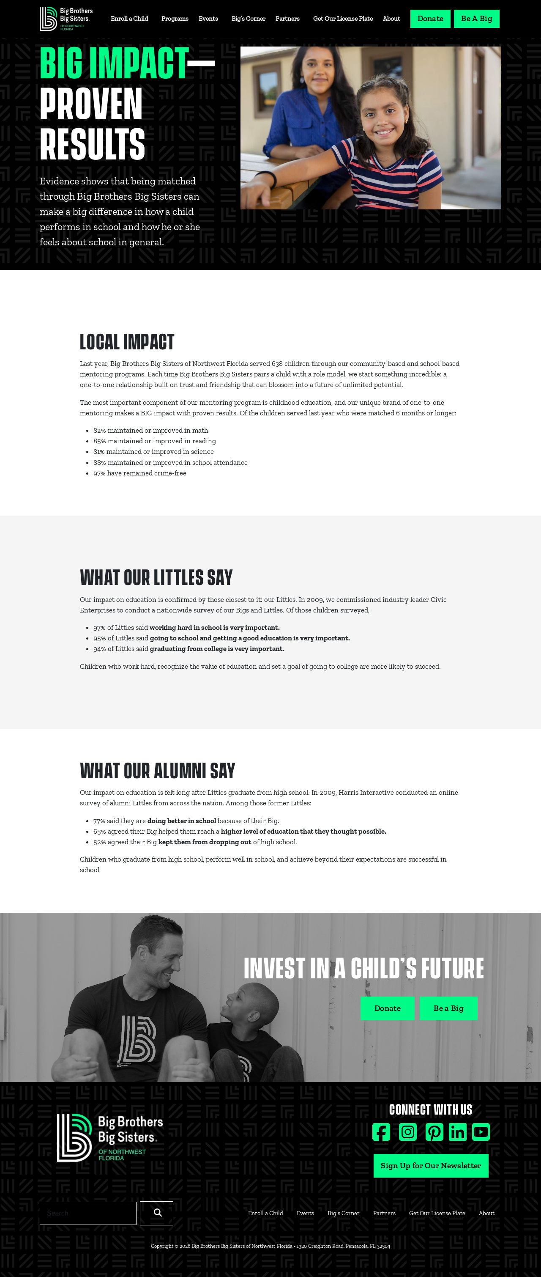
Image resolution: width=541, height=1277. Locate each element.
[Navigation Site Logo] (66, 19)
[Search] (88, 1213)
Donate (431, 18)
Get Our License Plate (343, 18)
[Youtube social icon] (481, 1136)
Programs (175, 18)
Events (208, 18)
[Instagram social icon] (409, 1136)
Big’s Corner (248, 18)
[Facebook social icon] (382, 1136)
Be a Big (449, 1008)
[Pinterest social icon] (435, 1136)
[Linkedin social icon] (459, 1136)
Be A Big (476, 18)
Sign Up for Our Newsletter (431, 1165)
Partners (288, 18)
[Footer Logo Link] (110, 1141)
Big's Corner (344, 1213)
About (391, 18)
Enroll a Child (129, 18)
